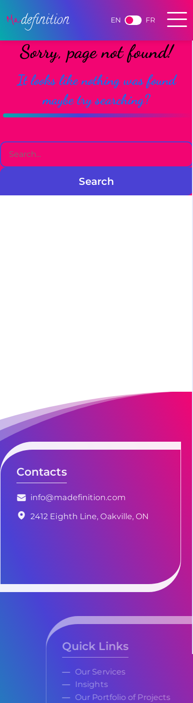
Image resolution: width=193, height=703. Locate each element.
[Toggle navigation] (177, 20)
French (133, 20)
